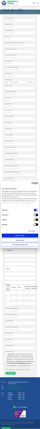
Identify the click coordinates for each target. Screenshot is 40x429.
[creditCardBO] (20, 259)
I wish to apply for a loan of (12, 327)
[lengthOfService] (20, 118)
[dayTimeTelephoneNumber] (20, 69)
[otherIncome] (20, 131)
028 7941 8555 (11, 385)
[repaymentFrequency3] (33, 303)
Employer (7, 97)
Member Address (9, 30)
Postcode (7, 36)
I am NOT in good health (24, 365)
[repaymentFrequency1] (33, 292)
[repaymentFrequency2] (33, 298)
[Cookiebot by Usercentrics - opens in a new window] (31, 183)
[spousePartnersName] (20, 149)
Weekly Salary (8, 122)
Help (2, 426)
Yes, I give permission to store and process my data (18, 369)
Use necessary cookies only (20, 244)
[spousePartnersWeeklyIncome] (20, 174)
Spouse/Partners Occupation (11, 165)
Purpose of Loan (9, 333)
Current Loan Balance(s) (11, 314)
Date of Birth (8, 79)
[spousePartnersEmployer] (20, 155)
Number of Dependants (10, 91)
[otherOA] (20, 274)
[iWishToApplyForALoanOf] (20, 329)
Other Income (8, 128)
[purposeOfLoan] (20, 335)
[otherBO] (20, 278)
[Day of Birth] (8, 82)
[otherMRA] (20, 282)
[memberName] (20, 26)
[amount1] (13, 292)
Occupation (8, 110)
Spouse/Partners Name (10, 147)
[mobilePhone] (20, 63)
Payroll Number (8, 134)
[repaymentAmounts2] (26, 298)
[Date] (20, 292)
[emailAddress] (20, 76)
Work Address (8, 103)
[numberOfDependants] (20, 94)
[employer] (20, 100)
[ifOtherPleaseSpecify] (20, 57)
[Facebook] (20, 407)
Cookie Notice (11, 426)
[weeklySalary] (20, 125)
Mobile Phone (8, 61)
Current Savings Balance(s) (11, 308)
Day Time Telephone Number (11, 67)
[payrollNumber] (20, 137)
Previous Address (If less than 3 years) (14, 42)
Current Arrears (9, 320)
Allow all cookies (20, 235)
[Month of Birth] (20, 82)
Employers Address (9, 159)
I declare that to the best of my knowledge (15, 363)
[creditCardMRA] (20, 264)
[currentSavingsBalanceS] (20, 310)
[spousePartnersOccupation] (20, 168)
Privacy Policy (18, 426)
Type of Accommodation (11, 49)
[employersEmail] (20, 143)
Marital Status (9, 85)
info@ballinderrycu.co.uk (14, 387)
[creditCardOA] (20, 255)
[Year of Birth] (32, 82)
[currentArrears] (20, 323)
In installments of (9, 351)
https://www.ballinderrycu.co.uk (16, 388)
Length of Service (9, 116)
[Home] (10, 2)
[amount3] (13, 303)
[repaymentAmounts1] (26, 292)
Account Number (9, 18)
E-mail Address (8, 73)
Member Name (8, 24)
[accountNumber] (20, 20)
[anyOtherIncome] (20, 180)
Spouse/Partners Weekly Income (12, 172)
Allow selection (20, 240)
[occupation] (20, 112)
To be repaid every (9, 345)
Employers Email (9, 141)
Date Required (8, 339)
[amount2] (13, 298)
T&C (6, 426)
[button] (38, 3)
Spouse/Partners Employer (11, 153)
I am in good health (11, 365)
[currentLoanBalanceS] (20, 317)
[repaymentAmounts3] (26, 303)
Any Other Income (9, 178)
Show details (31, 231)
